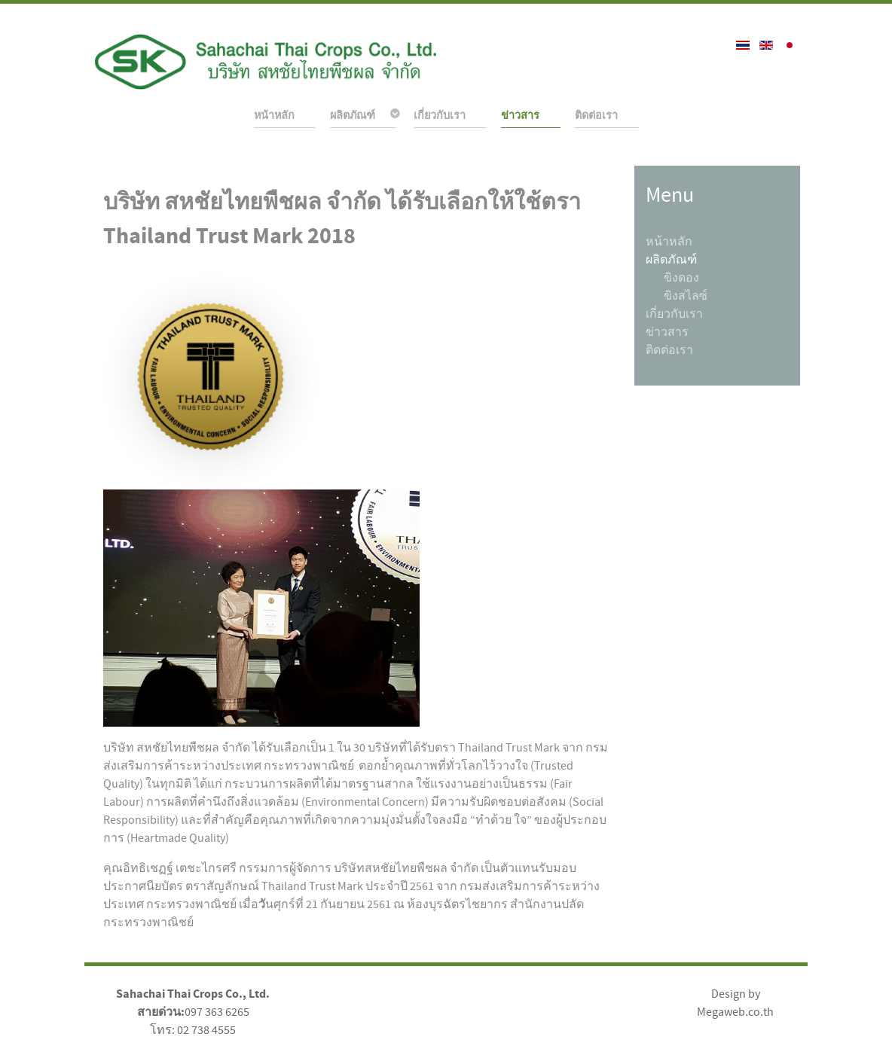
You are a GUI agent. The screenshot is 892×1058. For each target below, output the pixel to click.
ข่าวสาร (667, 332)
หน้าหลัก (669, 241)
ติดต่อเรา (669, 350)
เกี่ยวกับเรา (674, 314)
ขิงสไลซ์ (685, 295)
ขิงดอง (681, 277)
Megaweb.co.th (735, 1012)
